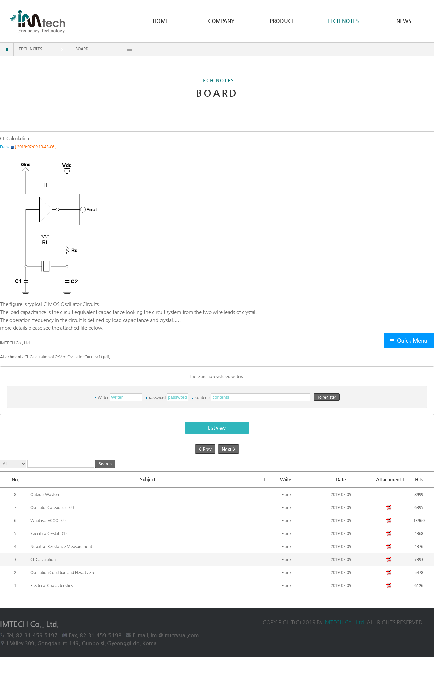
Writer (103, 397)
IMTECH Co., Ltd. (345, 622)
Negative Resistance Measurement (61, 546)
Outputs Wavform (46, 494)
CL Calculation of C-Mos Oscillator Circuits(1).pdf (66, 356)
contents (202, 397)
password (157, 397)
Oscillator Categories (48, 507)
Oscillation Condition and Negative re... (65, 572)
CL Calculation (43, 559)
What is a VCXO (44, 520)
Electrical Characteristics (51, 585)
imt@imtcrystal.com (175, 635)
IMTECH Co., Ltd (14, 342)
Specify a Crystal (45, 533)
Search (105, 463)
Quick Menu (412, 340)
